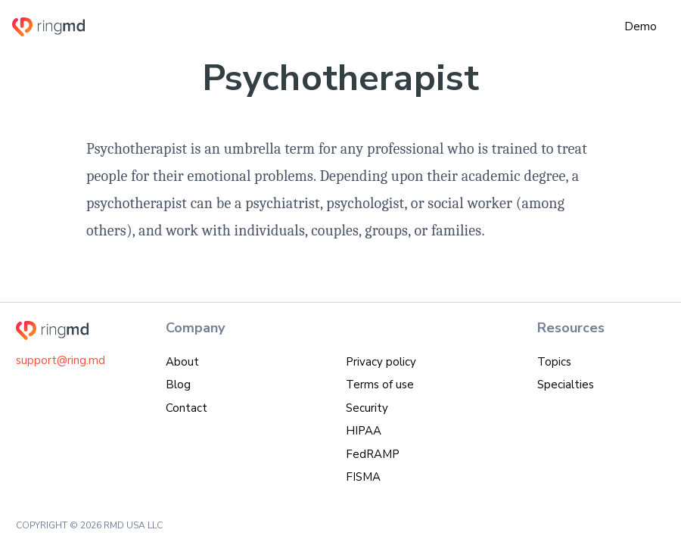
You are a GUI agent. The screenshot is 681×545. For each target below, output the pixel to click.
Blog (178, 384)
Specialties (565, 384)
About (182, 361)
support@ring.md (60, 360)
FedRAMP (373, 454)
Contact (186, 408)
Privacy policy (381, 361)
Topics (554, 361)
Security (367, 408)
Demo (640, 26)
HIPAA (363, 430)
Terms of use (380, 384)
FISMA (363, 476)
